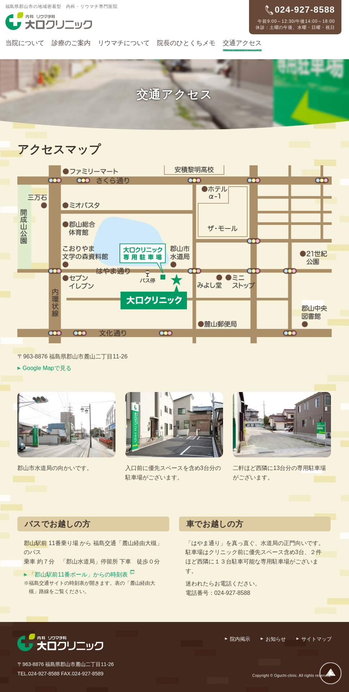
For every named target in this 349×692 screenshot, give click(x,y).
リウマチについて (124, 43)
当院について (24, 43)
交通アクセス (242, 43)
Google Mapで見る (46, 368)
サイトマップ (316, 639)
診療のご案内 (71, 43)
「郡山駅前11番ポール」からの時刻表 (78, 574)
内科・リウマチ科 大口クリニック (48, 21)
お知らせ (276, 639)
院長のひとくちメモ (186, 43)
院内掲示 (240, 639)
